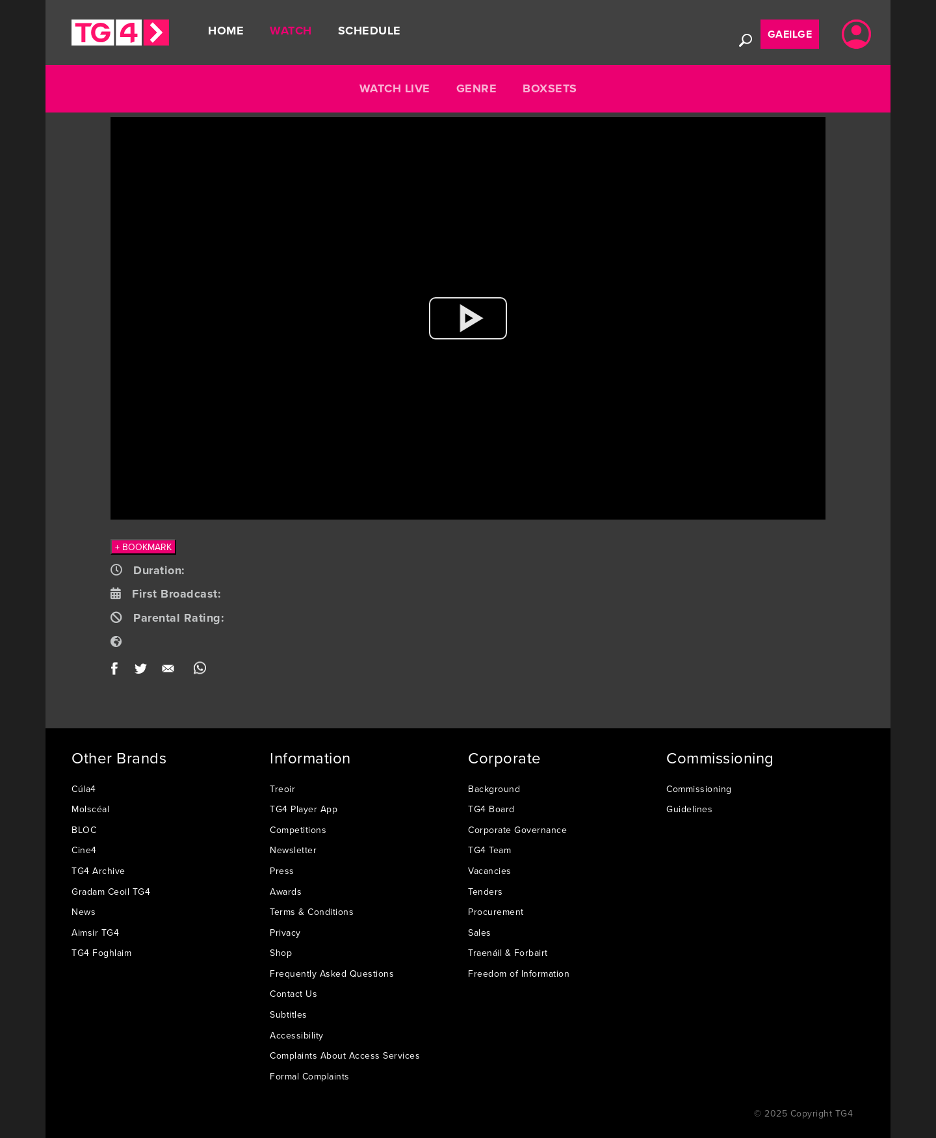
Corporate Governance (517, 829)
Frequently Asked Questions (332, 973)
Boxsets (550, 88)
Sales (479, 932)
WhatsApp (199, 671)
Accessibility (297, 1035)
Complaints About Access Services (345, 1055)
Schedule (369, 30)
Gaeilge (790, 34)
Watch (291, 30)
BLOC (84, 829)
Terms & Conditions (312, 911)
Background (494, 788)
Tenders (485, 891)
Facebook (118, 671)
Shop (281, 952)
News (84, 911)
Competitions (298, 829)
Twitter (141, 671)
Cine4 (84, 849)
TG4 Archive (98, 870)
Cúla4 (84, 788)
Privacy (285, 932)
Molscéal (90, 808)
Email (170, 671)
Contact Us (293, 993)
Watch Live (394, 88)
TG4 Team (489, 849)
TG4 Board (491, 808)
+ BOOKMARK (143, 546)
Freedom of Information (518, 973)
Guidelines (689, 808)
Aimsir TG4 (95, 932)
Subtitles (288, 1014)
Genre (476, 88)
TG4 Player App (303, 808)
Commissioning (699, 788)
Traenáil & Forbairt (508, 952)
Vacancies (490, 870)
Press (282, 870)
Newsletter (293, 849)
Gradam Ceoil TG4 (111, 891)
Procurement (496, 911)
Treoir (282, 788)
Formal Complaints (310, 1076)
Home (226, 30)
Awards (286, 891)
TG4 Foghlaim (101, 952)
